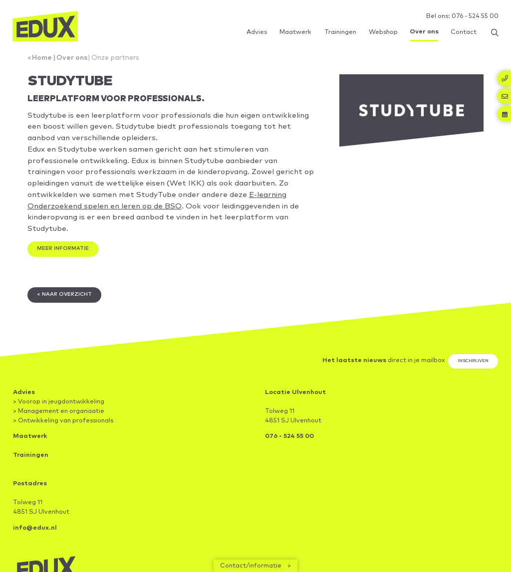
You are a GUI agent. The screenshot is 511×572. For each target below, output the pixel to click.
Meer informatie (63, 253)
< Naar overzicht (65, 300)
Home (43, 58)
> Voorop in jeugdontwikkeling (58, 407)
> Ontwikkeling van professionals (63, 426)
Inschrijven (473, 367)
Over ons (73, 58)
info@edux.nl (35, 534)
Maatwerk (30, 442)
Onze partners (118, 58)
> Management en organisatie (58, 416)
